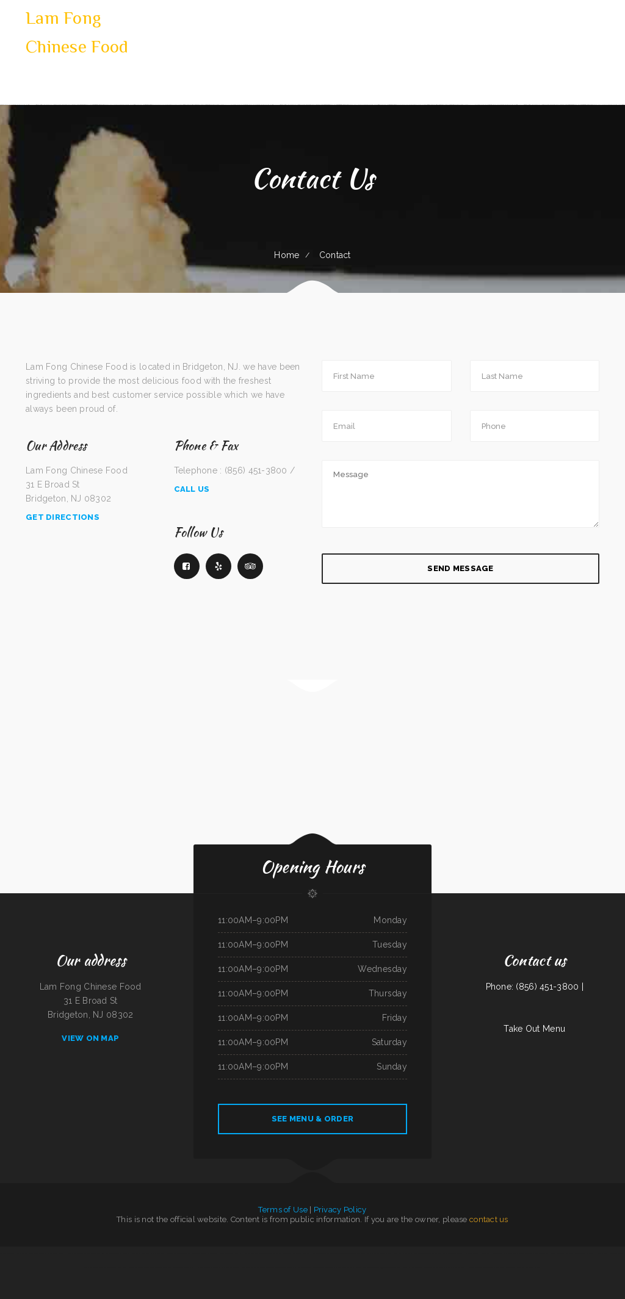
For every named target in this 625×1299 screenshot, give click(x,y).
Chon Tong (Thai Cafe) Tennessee (178, 1253)
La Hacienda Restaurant (555, 1253)
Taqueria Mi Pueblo (7, 1253)
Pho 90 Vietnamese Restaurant (389, 1267)
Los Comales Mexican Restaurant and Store (260, 1253)
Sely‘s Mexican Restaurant (119, 1253)
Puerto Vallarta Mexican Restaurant (29, 1253)
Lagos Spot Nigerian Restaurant (153, 1253)
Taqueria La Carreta (384, 1253)
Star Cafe (135, 1253)
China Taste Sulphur (455, 1253)
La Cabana (48, 1253)
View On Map (90, 1038)
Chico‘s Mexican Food (163, 1267)
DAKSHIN (371, 1253)
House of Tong (601, 1253)
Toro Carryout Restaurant (434, 1267)
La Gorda (500, 1267)
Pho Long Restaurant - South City (230, 1253)
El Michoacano (496, 1253)
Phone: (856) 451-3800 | (534, 986)
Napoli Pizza (211, 1253)
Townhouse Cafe (338, 1253)
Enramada (397, 1253)
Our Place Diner (285, 1253)
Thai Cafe (569, 1253)
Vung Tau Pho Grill (616, 1253)
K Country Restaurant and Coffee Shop (481, 1267)
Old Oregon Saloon (265, 1267)
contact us (488, 1219)
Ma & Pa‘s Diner (424, 1253)
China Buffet (539, 1253)
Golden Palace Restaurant (354, 1253)
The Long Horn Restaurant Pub (244, 1267)
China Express (59, 1253)
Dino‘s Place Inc (198, 1253)
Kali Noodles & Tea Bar (321, 1253)
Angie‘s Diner (508, 1253)
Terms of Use (282, 1209)
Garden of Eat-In (353, 1267)
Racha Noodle (226, 1267)
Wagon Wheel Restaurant (584, 1253)
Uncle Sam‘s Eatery (471, 1253)
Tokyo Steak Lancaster (302, 1253)
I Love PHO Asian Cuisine (76, 1253)
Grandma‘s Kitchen (409, 1253)
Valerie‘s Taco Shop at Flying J (184, 1267)
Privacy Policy (340, 1209)
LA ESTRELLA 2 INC (513, 1267)
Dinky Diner (122, 1267)
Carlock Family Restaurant (412, 1267)
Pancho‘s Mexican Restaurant (208, 1267)
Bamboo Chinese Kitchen (530, 1267)
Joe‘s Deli (485, 1253)
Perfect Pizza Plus (439, 1253)
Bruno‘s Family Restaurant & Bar (313, 1267)
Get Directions (62, 517)
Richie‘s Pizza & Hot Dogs (455, 1267)
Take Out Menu (534, 1029)
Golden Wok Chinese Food (335, 1267)
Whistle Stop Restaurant (523, 1253)
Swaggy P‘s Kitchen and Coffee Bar (141, 1267)
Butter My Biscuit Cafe (107, 1267)
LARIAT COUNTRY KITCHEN (97, 1253)
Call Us (192, 489)
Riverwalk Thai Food (369, 1267)
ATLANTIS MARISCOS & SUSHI (286, 1267)
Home (286, 255)
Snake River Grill (90, 1267)
